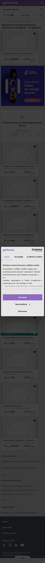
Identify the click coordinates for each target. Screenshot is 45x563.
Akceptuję (22, 297)
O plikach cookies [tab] (34, 257)
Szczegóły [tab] (18, 257)
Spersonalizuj (22, 304)
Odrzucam (22, 311)
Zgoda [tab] (6, 257)
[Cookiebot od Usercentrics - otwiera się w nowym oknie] (32, 250)
